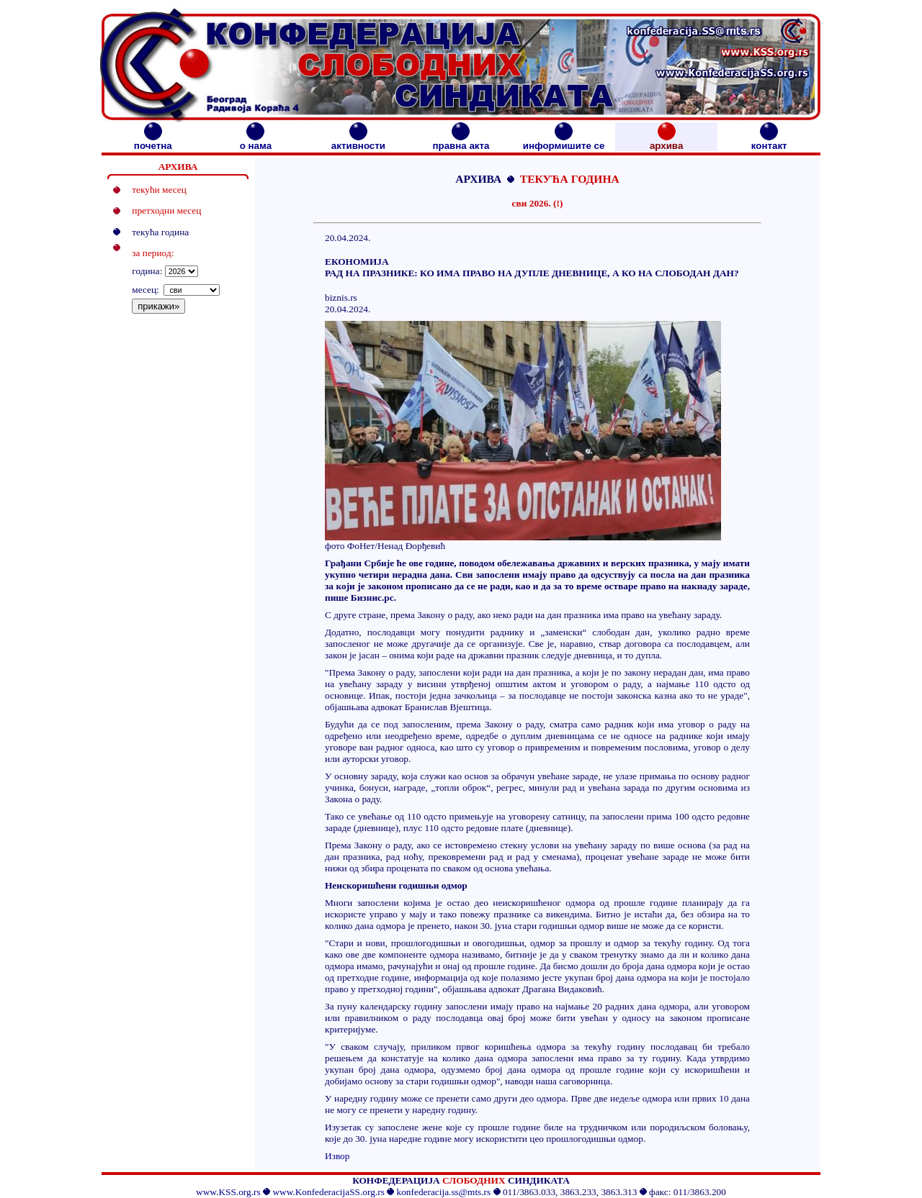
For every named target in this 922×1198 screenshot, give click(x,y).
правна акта (460, 141)
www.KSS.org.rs (228, 1191)
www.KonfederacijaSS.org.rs (328, 1191)
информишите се (564, 141)
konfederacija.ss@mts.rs (444, 1191)
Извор (337, 1156)
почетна (153, 141)
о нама (256, 141)
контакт (769, 141)
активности (358, 141)
